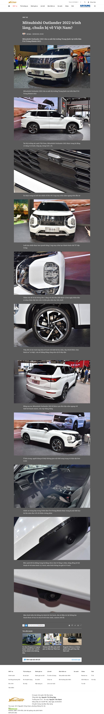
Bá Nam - (29, 34)
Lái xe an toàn (51, 683)
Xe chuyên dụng (27, 679)
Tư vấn (83, 683)
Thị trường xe (24, 6)
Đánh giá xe (34, 6)
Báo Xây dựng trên (36, 625)
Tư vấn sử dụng (51, 675)
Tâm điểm (11, 687)
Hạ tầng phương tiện (14, 679)
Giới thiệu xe (85, 679)
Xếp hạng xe (38, 683)
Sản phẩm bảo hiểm (64, 675)
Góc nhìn (11, 683)
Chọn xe (49, 679)
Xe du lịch (26, 675)
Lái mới (43, 6)
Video (67, 6)
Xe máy (25, 683)
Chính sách (11, 675)
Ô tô (92, 675)
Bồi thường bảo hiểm (65, 679)
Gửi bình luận (76, 660)
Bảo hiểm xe (51, 6)
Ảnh (72, 6)
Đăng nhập (93, 2)
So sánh (37, 679)
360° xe (15, 6)
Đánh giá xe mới (39, 675)
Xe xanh (60, 6)
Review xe (84, 675)
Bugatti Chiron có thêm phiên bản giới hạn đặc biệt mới (71, 649)
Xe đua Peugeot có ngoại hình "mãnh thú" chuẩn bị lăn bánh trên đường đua (31, 650)
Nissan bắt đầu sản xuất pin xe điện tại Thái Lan (51, 648)
